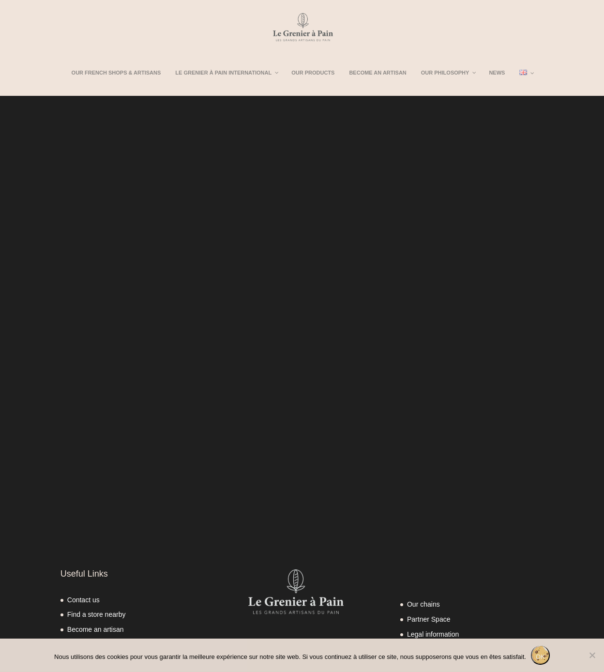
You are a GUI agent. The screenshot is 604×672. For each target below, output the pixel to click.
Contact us (83, 600)
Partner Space (429, 619)
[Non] (592, 655)
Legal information (433, 634)
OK (540, 656)
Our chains (423, 604)
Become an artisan (95, 629)
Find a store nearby (96, 614)
